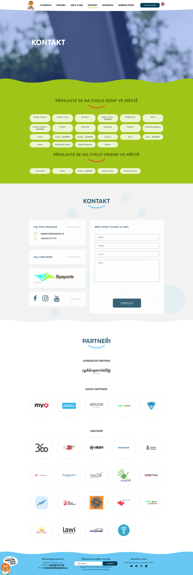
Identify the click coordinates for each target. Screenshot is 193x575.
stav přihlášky (150, 5)
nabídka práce (126, 5)
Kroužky (61, 5)
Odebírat (110, 563)
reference (107, 5)
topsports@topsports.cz (55, 567)
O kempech (45, 5)
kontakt (92, 5)
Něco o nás (77, 5)
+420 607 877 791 (56, 565)
